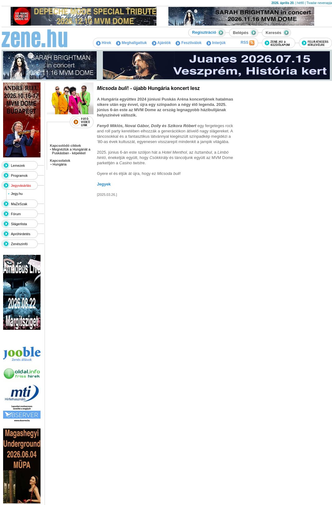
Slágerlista (19, 224)
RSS (247, 42)
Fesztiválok (188, 43)
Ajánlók (161, 43)
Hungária (60, 164)
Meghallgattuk (131, 43)
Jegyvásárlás (21, 185)
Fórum (16, 214)
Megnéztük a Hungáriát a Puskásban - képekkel (71, 151)
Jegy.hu (17, 194)
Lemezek (18, 165)
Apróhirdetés (20, 234)
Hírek (103, 43)
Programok (19, 175)
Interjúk (216, 43)
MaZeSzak (19, 204)
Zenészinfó (19, 244)
